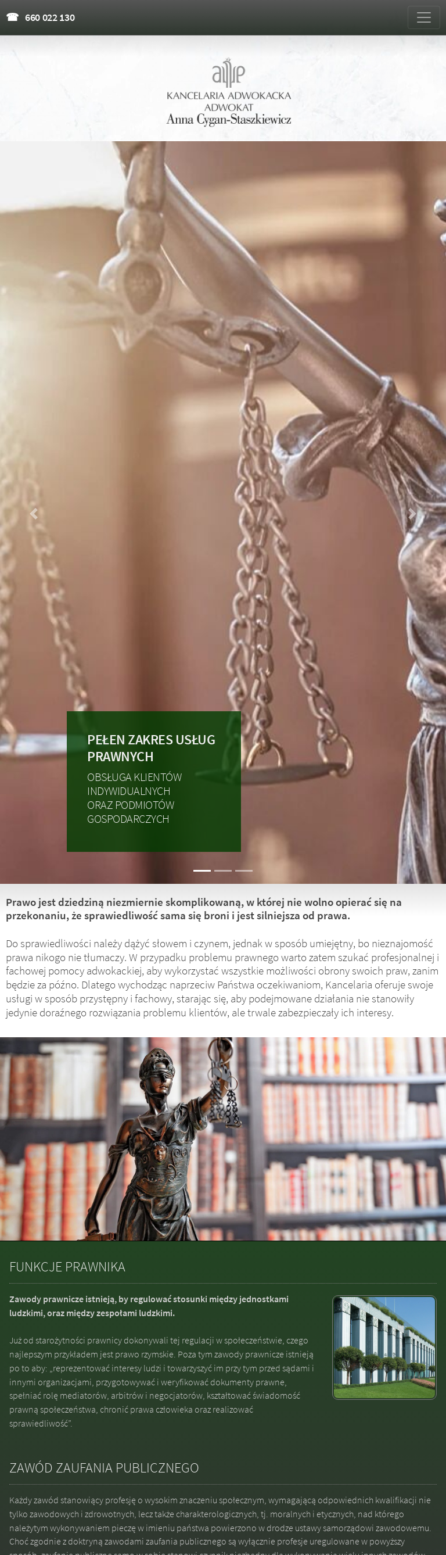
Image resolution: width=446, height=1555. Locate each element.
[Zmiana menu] (424, 17)
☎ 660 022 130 (40, 17)
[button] (33, 514)
